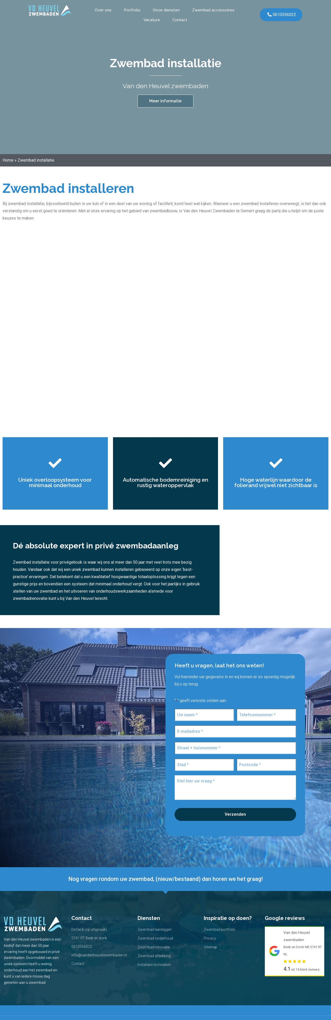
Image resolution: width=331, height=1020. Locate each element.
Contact (179, 20)
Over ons (103, 10)
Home (8, 160)
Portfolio (132, 10)
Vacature (152, 20)
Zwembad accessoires (213, 10)
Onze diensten (166, 10)
